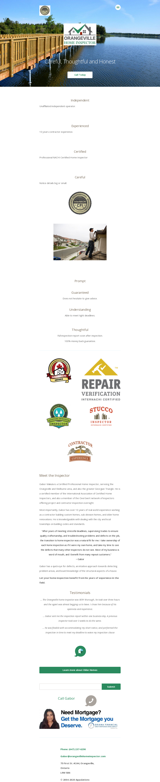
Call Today (80, 74)
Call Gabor (66, 698)
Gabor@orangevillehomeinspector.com (83, 756)
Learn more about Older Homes (80, 670)
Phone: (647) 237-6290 (73, 749)
